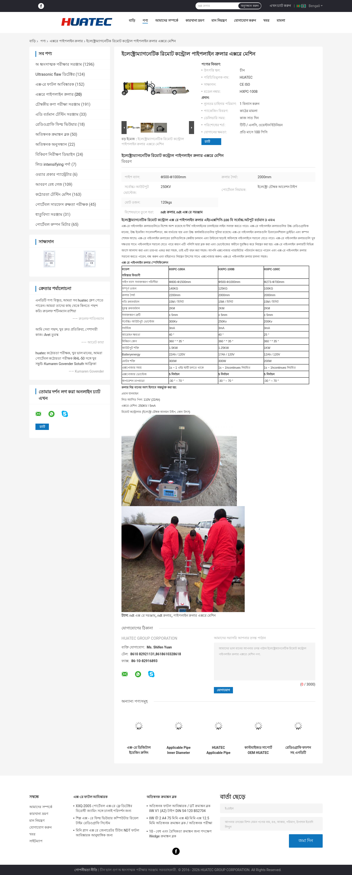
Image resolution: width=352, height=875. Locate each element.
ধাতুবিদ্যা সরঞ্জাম (48, 214)
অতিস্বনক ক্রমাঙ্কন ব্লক (52, 134)
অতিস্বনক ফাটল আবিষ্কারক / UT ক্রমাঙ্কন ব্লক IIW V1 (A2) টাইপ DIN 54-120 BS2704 (180, 808)
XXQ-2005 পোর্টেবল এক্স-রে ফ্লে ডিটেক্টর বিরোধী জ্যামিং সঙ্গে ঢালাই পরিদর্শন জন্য (104, 808)
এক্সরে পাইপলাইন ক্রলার (66, 41)
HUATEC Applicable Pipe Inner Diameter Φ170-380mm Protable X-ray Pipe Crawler (219, 750)
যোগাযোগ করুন (245, 20)
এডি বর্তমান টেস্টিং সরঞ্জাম (56, 114)
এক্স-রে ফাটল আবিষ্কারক (54, 84)
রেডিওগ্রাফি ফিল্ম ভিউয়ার (56, 124)
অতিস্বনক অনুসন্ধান (51, 144)
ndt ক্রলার (164, 615)
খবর (266, 20)
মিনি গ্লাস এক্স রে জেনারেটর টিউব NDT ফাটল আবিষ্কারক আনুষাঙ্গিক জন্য (107, 832)
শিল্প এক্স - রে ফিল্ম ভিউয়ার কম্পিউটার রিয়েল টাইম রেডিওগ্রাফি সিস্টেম (107, 820)
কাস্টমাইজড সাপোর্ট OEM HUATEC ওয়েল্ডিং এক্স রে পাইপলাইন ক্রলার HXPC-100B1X (258, 750)
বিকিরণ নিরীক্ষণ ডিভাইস (55, 154)
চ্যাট (207, 141)
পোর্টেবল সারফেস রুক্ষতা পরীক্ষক (61, 204)
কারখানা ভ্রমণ (195, 20)
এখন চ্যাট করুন (280, 6)
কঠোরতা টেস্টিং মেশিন (53, 194)
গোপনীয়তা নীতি (85, 870)
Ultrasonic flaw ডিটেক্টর (55, 74)
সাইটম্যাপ (36, 841)
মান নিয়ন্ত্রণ (218, 20)
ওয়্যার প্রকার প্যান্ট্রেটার (53, 174)
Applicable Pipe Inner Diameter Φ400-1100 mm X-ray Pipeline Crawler (178, 750)
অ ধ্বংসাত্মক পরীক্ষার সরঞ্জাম (58, 64)
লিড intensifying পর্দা (52, 164)
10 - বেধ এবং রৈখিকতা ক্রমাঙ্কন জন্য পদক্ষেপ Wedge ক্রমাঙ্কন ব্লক (180, 833)
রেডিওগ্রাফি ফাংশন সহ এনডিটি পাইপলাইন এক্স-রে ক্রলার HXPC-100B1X (298, 750)
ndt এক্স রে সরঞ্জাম (142, 615)
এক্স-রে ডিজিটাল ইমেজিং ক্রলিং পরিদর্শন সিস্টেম (139, 750)
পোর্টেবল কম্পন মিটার (52, 224)
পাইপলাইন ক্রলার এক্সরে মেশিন (194, 615)
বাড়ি (132, 20)
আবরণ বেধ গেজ (48, 184)
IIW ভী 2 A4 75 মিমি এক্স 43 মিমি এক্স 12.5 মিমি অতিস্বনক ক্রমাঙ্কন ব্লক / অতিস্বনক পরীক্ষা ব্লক (180, 821)
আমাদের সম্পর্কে (166, 20)
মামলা (281, 20)
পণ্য (145, 20)
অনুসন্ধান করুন (249, 6)
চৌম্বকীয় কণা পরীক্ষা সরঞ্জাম (57, 104)
